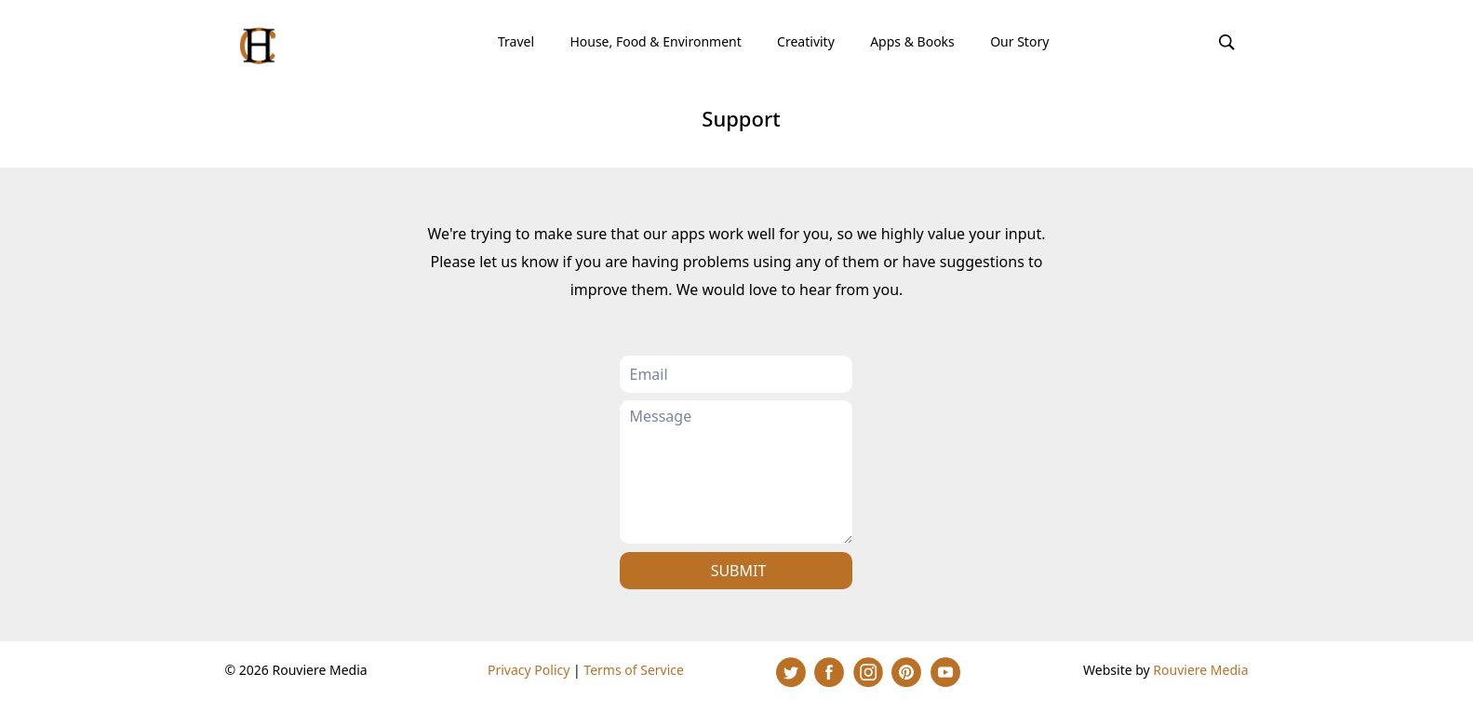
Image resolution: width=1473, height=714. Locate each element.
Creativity (806, 41)
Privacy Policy (528, 670)
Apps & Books (912, 41)
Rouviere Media (1200, 670)
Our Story (1019, 41)
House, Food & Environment (655, 41)
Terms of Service (633, 670)
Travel (516, 41)
